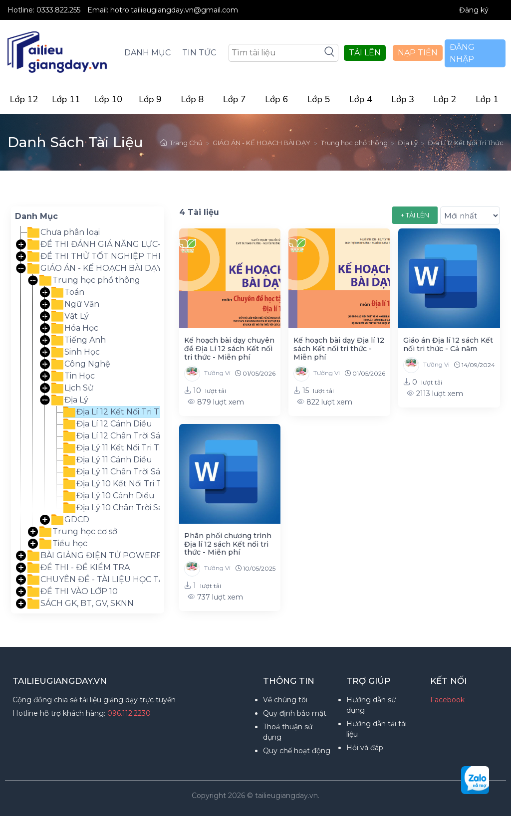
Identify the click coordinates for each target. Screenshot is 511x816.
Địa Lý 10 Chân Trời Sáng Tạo (127, 508)
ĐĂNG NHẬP (462, 53)
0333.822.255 (59, 9)
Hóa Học (74, 328)
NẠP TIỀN (418, 52)
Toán (67, 292)
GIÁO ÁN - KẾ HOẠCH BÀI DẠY (261, 143)
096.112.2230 (129, 713)
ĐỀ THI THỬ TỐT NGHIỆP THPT (98, 256)
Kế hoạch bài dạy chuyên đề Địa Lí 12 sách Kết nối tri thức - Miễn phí (229, 349)
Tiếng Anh (78, 340)
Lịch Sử (72, 388)
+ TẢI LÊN (415, 215)
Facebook (447, 699)
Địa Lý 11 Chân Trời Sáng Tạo (125, 472)
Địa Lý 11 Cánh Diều (107, 460)
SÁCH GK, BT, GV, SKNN (80, 604)
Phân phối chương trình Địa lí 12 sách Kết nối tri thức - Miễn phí (227, 544)
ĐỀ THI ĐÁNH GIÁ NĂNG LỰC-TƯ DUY (109, 244)
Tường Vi (207, 374)
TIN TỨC (199, 52)
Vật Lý (70, 316)
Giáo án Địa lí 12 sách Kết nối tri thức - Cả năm (448, 344)
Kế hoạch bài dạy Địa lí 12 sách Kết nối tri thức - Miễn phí (338, 349)
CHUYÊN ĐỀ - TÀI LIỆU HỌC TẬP (98, 580)
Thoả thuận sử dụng (287, 732)
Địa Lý (408, 143)
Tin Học (73, 376)
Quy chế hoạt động (296, 750)
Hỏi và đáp (364, 747)
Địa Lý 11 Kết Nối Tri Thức (119, 448)
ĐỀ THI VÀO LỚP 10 (72, 592)
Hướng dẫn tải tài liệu (376, 729)
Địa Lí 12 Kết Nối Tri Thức (466, 143)
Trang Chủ (181, 143)
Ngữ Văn (75, 304)
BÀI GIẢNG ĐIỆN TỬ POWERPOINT (105, 556)
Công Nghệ (80, 364)
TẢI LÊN (365, 52)
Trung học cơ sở (78, 532)
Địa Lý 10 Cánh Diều (109, 496)
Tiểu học (63, 544)
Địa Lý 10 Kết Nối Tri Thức (120, 484)
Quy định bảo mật (294, 713)
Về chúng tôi (285, 699)
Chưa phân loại (63, 232)
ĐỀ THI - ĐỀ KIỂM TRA (78, 568)
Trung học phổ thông (354, 143)
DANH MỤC (147, 52)
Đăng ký (474, 9)
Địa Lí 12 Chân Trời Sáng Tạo (125, 436)
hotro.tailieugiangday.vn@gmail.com (174, 9)
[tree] (87, 418)
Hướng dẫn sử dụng (371, 705)
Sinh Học (75, 352)
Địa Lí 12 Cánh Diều (107, 424)
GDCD (70, 520)
